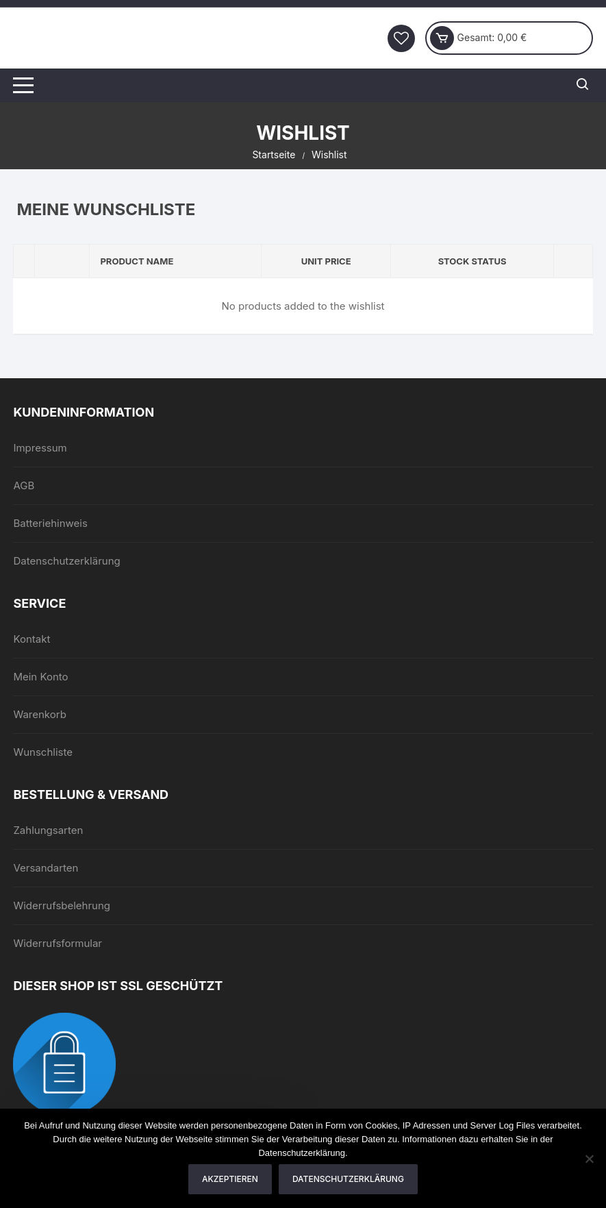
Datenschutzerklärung (66, 560)
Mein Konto (40, 676)
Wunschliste (43, 752)
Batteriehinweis (50, 523)
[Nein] (589, 1159)
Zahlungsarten (48, 830)
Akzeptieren (230, 1179)
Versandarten (45, 867)
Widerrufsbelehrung (61, 905)
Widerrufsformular (57, 943)
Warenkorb (39, 714)
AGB (23, 485)
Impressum (39, 447)
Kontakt (31, 638)
